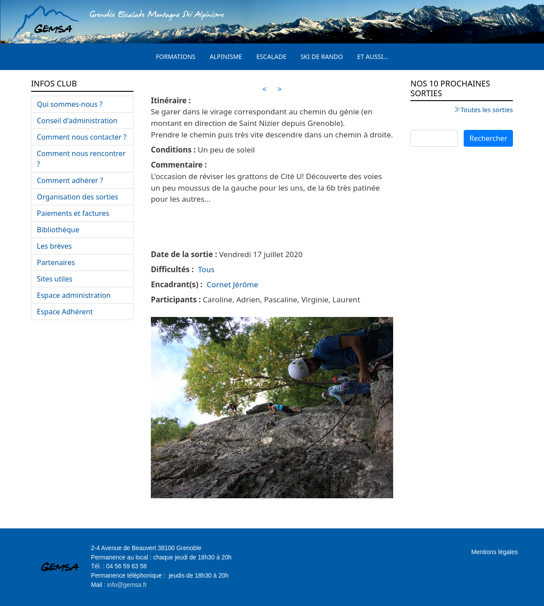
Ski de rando (321, 56)
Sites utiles (54, 279)
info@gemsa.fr (127, 585)
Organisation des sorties (77, 197)
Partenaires (56, 262)
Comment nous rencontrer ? (81, 159)
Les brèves (54, 246)
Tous (206, 269)
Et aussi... (372, 56)
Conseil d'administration (77, 120)
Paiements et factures (73, 213)
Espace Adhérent (65, 312)
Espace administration (73, 295)
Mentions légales (494, 551)
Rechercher (488, 138)
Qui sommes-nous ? (69, 104)
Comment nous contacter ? (81, 137)
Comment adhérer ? (70, 180)
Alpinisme (226, 56)
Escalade (271, 56)
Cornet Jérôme (232, 284)
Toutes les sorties (487, 109)
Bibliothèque (58, 230)
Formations (175, 56)
